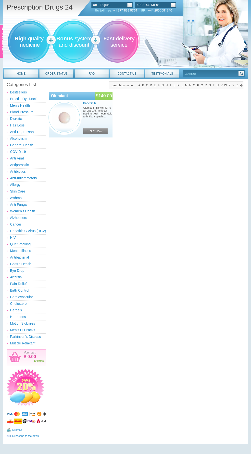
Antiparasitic (19, 165)
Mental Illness (20, 251)
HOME (21, 73)
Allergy (15, 185)
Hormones (18, 317)
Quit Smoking (20, 244)
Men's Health (20, 105)
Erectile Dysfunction (25, 99)
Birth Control (19, 290)
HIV (13, 237)
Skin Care (17, 191)
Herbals (16, 310)
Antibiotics (18, 171)
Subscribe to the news (25, 435)
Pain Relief (18, 284)
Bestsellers (18, 92)
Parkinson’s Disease (25, 337)
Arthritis (16, 277)
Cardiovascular (21, 297)
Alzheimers (18, 218)
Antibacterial (19, 257)
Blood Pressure (22, 112)
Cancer (15, 224)
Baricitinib (89, 103)
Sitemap (17, 429)
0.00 (31, 356)
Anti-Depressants (23, 132)
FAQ (92, 73)
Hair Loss (17, 125)
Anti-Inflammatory (23, 178)
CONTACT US (127, 73)
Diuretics (16, 119)
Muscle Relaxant (23, 343)
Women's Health (22, 211)
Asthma (16, 198)
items (40, 360)
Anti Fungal (18, 204)
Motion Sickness (22, 323)
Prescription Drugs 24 (40, 7)
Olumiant (59, 96)
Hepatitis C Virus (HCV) (28, 231)
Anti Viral (17, 158)
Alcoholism (18, 138)
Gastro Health (20, 264)
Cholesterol (18, 304)
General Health (21, 145)
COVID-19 (18, 152)
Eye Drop (17, 270)
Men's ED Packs (22, 330)
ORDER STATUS (56, 73)
